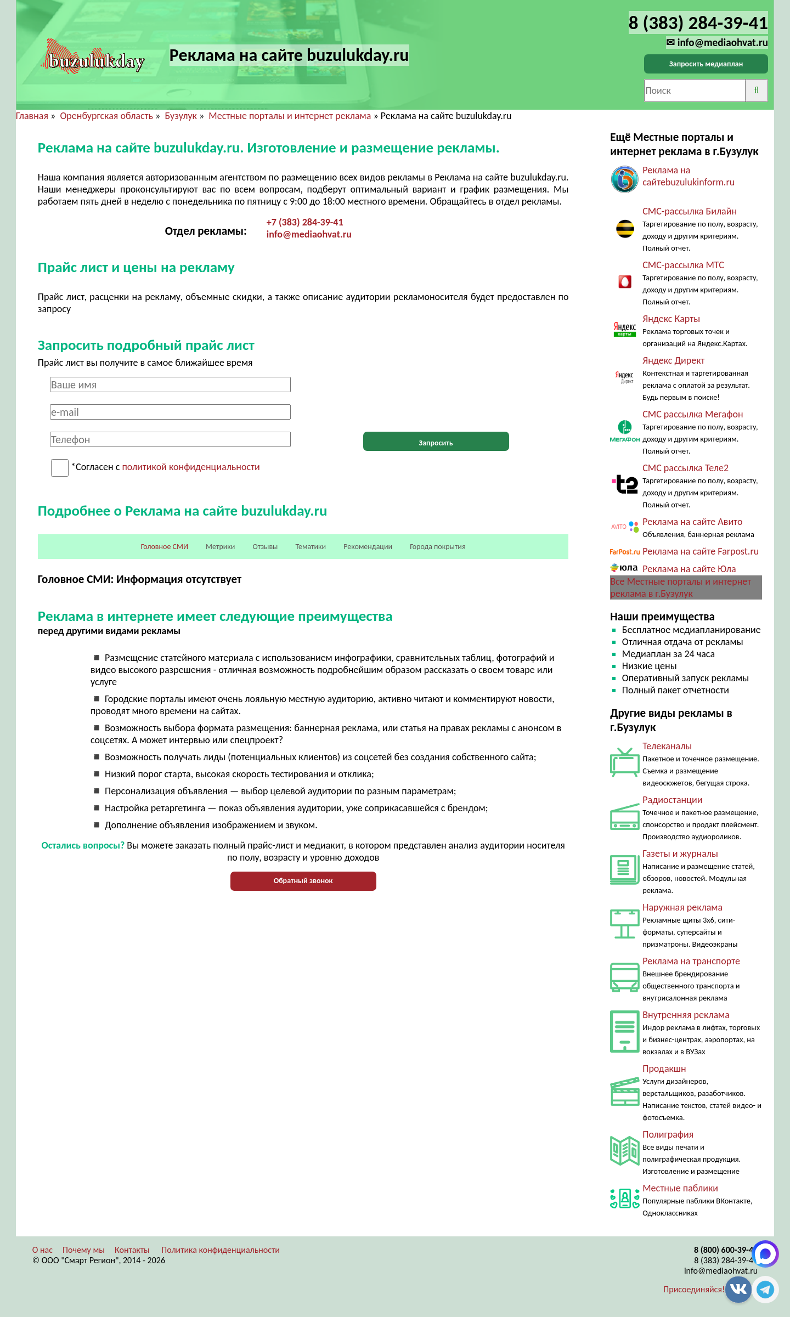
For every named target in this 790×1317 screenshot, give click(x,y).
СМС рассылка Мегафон (692, 414)
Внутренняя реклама (686, 1015)
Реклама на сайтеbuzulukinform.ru (688, 176)
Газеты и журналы (680, 853)
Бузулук (180, 116)
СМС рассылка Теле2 (685, 468)
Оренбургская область (106, 116)
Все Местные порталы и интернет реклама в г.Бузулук (680, 587)
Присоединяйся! (694, 1289)
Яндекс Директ (673, 360)
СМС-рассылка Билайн (689, 211)
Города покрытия (437, 546)
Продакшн (664, 1068)
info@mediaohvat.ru (309, 234)
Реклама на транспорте (691, 961)
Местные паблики (680, 1188)
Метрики (220, 546)
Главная (32, 116)
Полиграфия (667, 1134)
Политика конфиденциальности (220, 1250)
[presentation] (436, 398)
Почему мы (84, 1250)
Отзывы (265, 546)
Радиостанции (672, 800)
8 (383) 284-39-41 (726, 1260)
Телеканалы (667, 746)
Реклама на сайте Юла (689, 569)
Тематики (311, 546)
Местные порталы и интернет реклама (289, 116)
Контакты (132, 1250)
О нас (42, 1250)
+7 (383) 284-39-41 (305, 222)
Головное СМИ (164, 546)
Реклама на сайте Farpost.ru (700, 551)
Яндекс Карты (671, 319)
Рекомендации (367, 546)
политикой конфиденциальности (190, 467)
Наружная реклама (682, 907)
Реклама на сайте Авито (692, 522)
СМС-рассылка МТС (683, 265)
